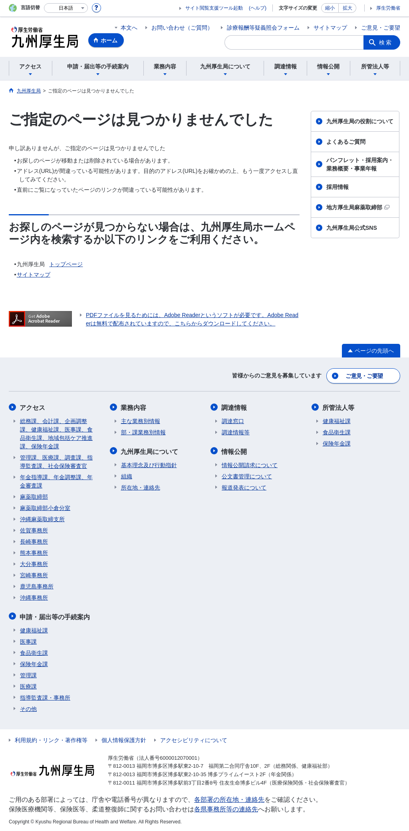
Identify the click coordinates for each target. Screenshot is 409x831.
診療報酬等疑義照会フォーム (263, 27)
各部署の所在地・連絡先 (229, 798)
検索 (386, 42)
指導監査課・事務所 (45, 696)
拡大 (347, 8)
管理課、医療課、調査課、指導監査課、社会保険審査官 (56, 461)
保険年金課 (34, 662)
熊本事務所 (34, 552)
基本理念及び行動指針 (149, 463)
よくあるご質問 (345, 141)
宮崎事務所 (34, 574)
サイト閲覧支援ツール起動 (214, 8)
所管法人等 (339, 406)
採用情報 (337, 187)
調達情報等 (236, 431)
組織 (126, 475)
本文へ (129, 27)
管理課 (28, 673)
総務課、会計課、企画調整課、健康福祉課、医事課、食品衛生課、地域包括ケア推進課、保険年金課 (56, 433)
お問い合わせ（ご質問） (182, 27)
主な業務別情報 (140, 420)
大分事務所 (34, 563)
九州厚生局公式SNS (351, 228)
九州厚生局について (150, 450)
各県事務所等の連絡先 (226, 808)
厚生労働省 (388, 8)
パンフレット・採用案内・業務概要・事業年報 (359, 164)
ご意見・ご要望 (380, 27)
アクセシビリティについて (193, 738)
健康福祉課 (34, 629)
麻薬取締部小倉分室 (45, 507)
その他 (28, 707)
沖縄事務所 (34, 597)
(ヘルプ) (257, 8)
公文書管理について (247, 475)
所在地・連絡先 (140, 486)
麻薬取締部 (34, 496)
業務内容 (134, 406)
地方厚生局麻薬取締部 (357, 207)
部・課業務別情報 (143, 431)
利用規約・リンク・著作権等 (51, 738)
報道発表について (244, 486)
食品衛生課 (34, 651)
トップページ (66, 264)
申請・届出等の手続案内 (55, 615)
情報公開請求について (250, 463)
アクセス (33, 406)
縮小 (330, 8)
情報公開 (234, 450)
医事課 (28, 640)
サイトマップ (330, 27)
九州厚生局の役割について (359, 121)
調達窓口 (233, 420)
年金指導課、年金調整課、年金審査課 (56, 480)
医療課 (28, 685)
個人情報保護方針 (123, 738)
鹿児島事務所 (37, 585)
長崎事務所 (34, 541)
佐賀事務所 (34, 529)
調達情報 (234, 406)
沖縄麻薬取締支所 (42, 518)
